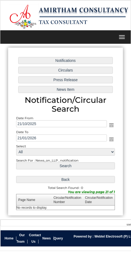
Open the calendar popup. (111, 125)
